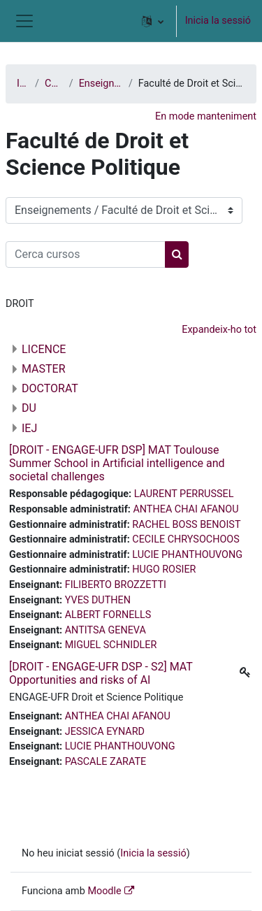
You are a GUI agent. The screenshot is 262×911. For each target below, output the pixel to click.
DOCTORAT (50, 388)
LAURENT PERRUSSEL (184, 494)
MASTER (44, 368)
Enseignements (101, 83)
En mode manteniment (205, 116)
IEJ (29, 428)
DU (29, 408)
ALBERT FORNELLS (108, 615)
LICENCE (44, 349)
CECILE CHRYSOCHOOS (185, 539)
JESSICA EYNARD (105, 732)
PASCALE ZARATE (106, 762)
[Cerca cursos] (86, 254)
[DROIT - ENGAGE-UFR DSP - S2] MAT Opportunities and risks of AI (100, 673)
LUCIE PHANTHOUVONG (187, 555)
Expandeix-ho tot (219, 330)
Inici (23, 83)
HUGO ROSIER (164, 569)
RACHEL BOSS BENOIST (186, 525)
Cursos (54, 83)
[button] (152, 21)
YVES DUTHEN (98, 600)
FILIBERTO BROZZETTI (115, 585)
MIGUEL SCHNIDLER (111, 645)
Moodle (104, 891)
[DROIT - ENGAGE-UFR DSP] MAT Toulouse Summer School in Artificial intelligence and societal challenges (117, 463)
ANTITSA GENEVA (105, 630)
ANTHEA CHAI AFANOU (185, 509)
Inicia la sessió (218, 21)
